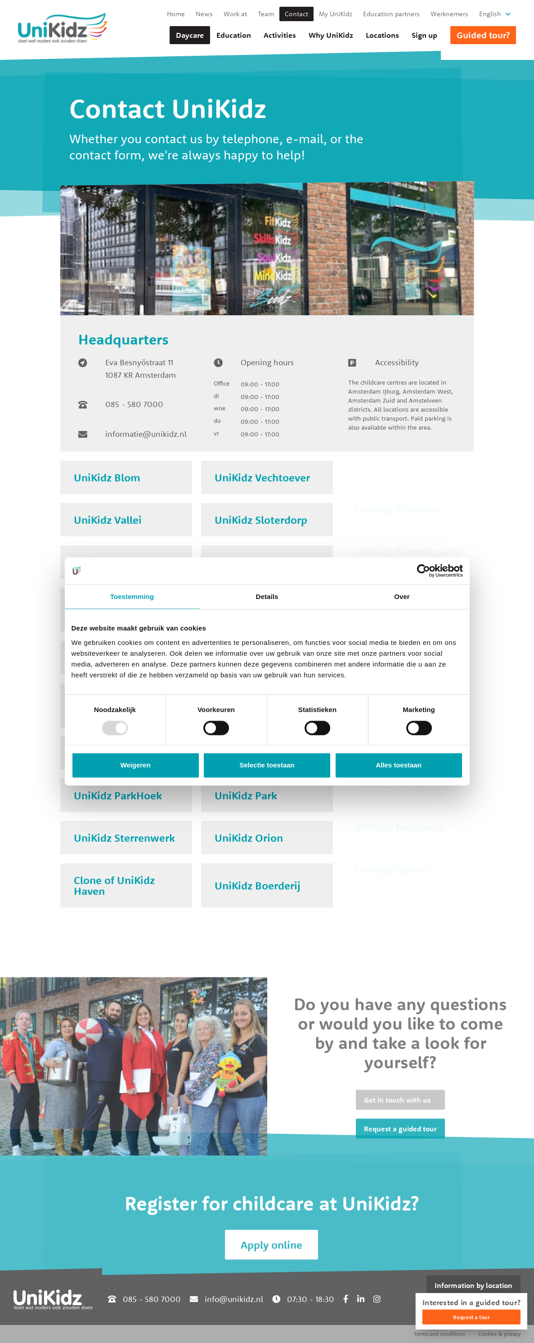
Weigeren (135, 765)
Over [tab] (402, 596)
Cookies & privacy (499, 1333)
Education (233, 35)
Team (266, 13)
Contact (296, 13)
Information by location (473, 1285)
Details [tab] (267, 596)
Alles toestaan (399, 765)
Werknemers (449, 13)
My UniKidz (335, 13)
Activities (280, 35)
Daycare (190, 35)
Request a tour (471, 1317)
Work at (235, 13)
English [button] (490, 13)
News (204, 13)
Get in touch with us (397, 1180)
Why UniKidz (331, 35)
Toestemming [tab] (132, 596)
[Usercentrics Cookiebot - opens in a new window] (423, 570)
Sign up (424, 35)
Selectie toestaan (267, 765)
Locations (382, 35)
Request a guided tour (400, 1209)
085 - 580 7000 (134, 404)
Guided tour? (483, 35)
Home (176, 13)
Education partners (391, 13)
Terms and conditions (439, 1333)
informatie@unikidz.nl (146, 434)
